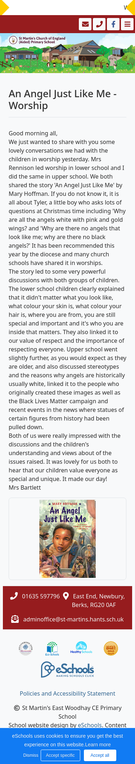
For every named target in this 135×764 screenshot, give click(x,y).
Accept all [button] (99, 755)
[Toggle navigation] (127, 24)
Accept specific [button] (60, 755)
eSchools (90, 725)
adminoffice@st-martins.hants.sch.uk (73, 619)
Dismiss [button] (30, 755)
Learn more (98, 744)
